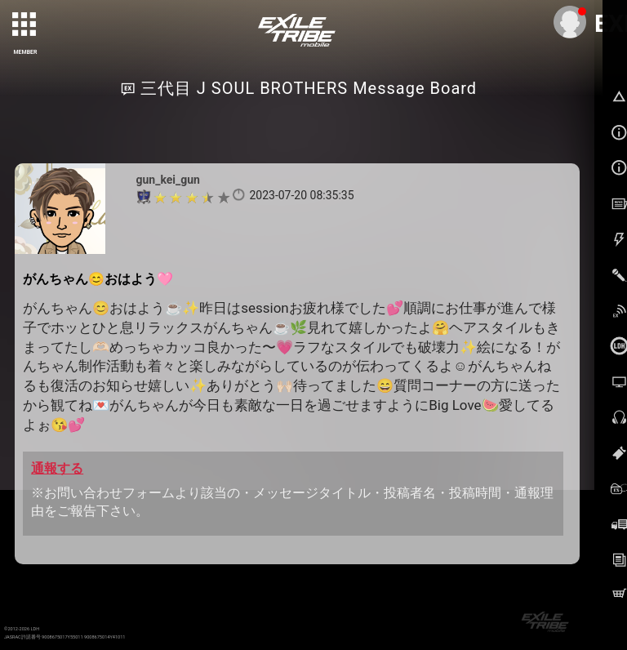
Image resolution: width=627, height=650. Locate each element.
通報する (57, 468)
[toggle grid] (25, 25)
